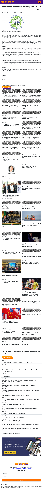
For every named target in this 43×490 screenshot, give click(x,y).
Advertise (24, 468)
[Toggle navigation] (39, 2)
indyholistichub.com (30, 69)
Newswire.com (19, 33)
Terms (13, 468)
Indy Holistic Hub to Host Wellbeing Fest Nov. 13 (17, 85)
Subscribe (22, 480)
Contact (29, 468)
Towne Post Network (33, 36)
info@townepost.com (6, 78)
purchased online (26, 66)
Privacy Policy (18, 468)
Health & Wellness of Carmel (15, 36)
